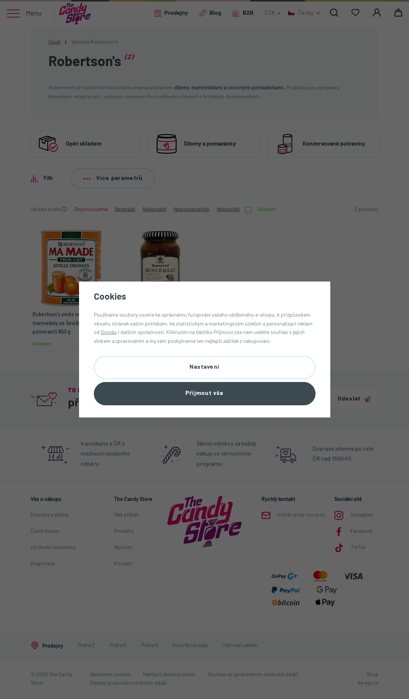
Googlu (109, 332)
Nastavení (205, 367)
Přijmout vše (204, 393)
